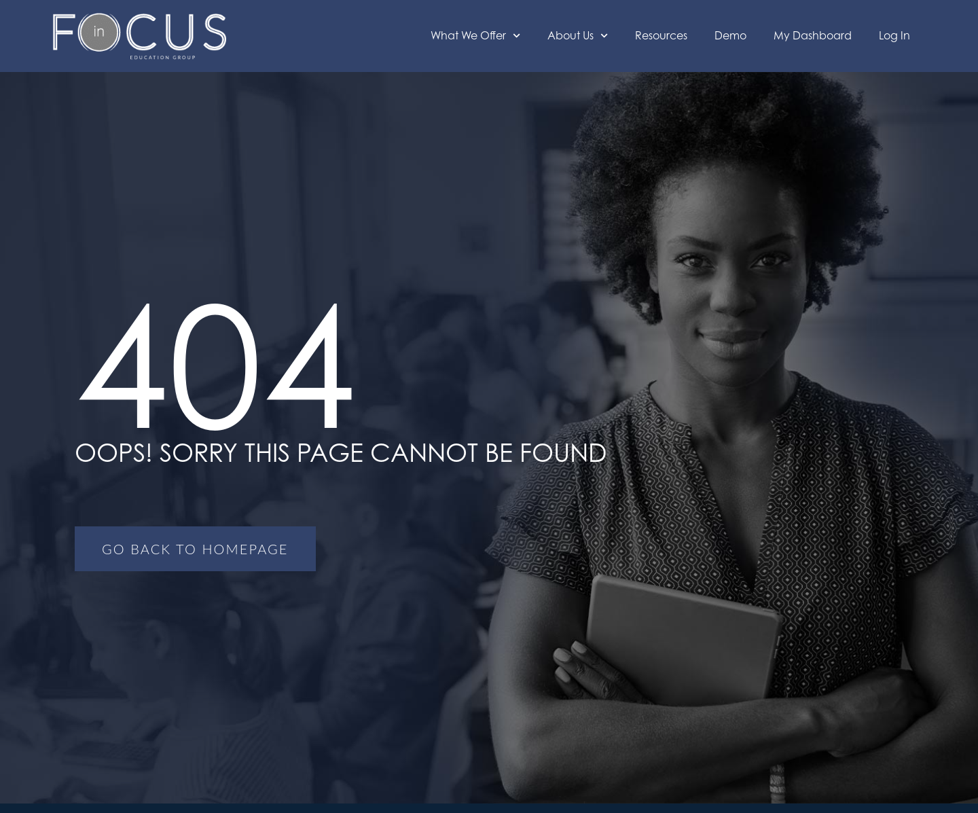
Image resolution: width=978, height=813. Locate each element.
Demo (730, 35)
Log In (894, 35)
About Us (577, 35)
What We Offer (475, 35)
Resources (661, 35)
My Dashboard (813, 35)
